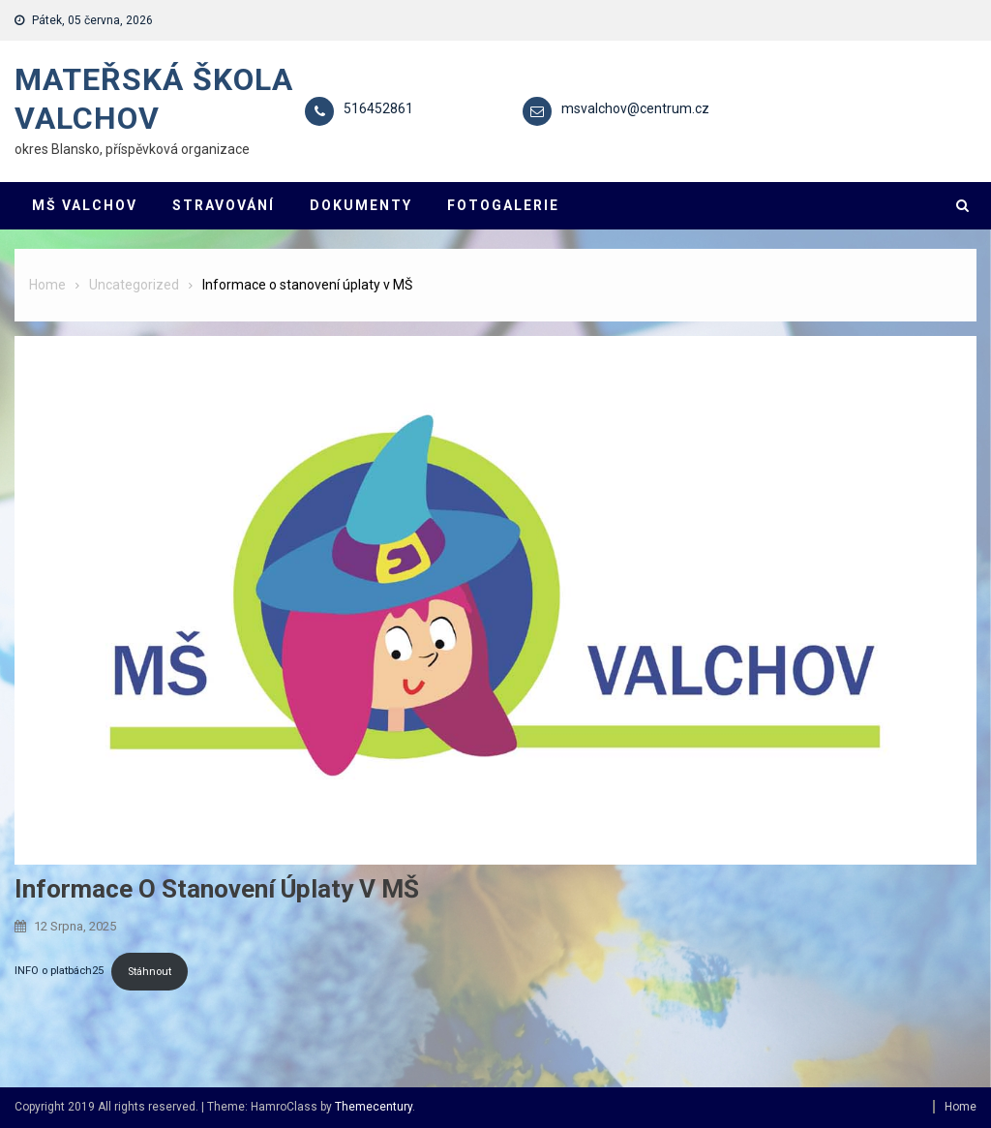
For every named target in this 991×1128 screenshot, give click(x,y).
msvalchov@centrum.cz (635, 108)
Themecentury (373, 1106)
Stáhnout (149, 971)
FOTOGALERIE (503, 205)
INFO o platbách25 (59, 971)
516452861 (378, 108)
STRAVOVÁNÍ (223, 205)
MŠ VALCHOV (84, 205)
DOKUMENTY (361, 205)
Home (960, 1106)
